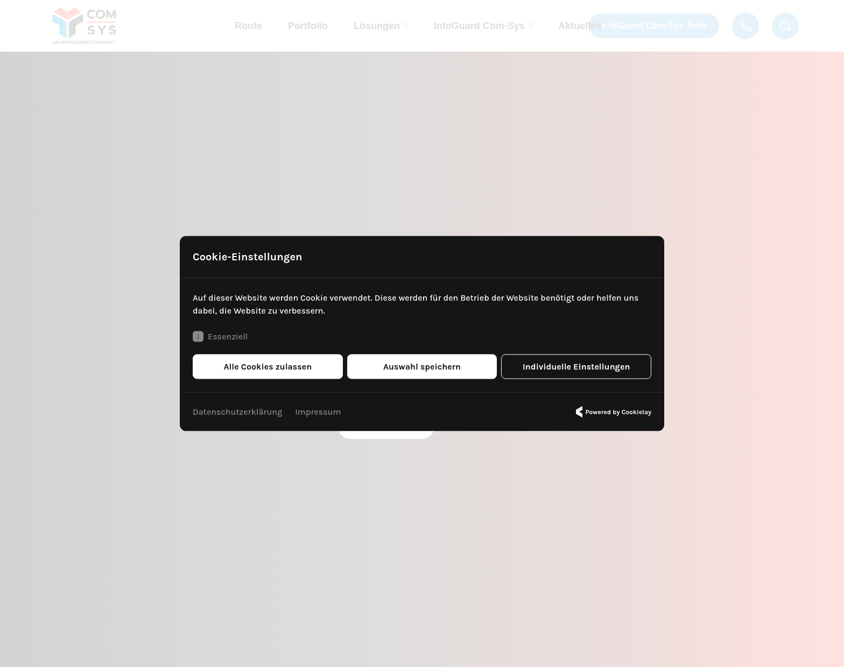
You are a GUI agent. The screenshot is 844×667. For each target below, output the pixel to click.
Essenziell (220, 336)
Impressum (318, 412)
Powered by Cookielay (612, 412)
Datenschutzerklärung (237, 412)
